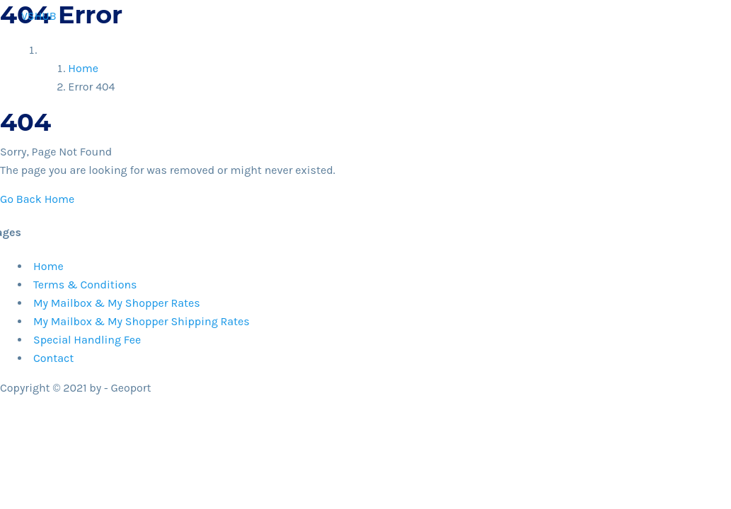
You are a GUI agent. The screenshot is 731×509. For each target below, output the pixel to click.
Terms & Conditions (85, 284)
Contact (612, 74)
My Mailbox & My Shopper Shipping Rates (141, 321)
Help (565, 74)
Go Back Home (37, 199)
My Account (678, 74)
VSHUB (39, 16)
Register (208, 74)
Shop (275, 74)
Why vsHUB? (351, 74)
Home (138, 74)
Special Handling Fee (87, 339)
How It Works (503, 74)
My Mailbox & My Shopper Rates (116, 303)
